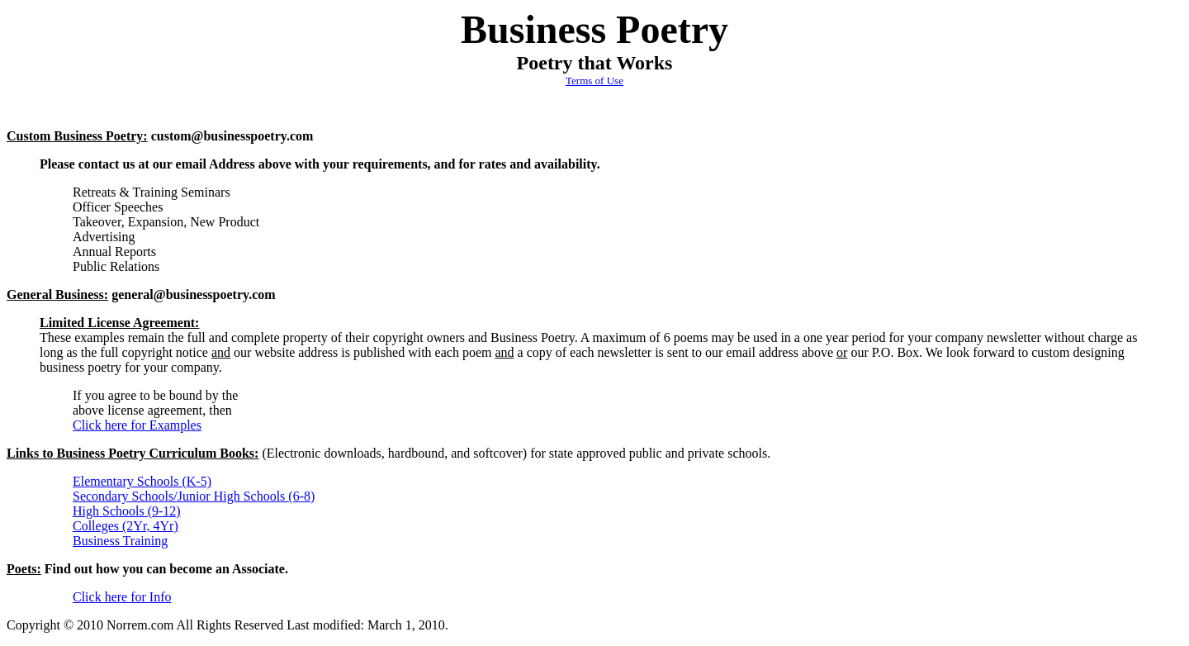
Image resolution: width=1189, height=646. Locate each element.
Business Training (120, 541)
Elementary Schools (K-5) (142, 481)
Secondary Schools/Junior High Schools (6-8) (194, 496)
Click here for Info (122, 597)
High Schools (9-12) (127, 511)
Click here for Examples (137, 425)
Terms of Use (594, 80)
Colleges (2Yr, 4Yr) (125, 526)
